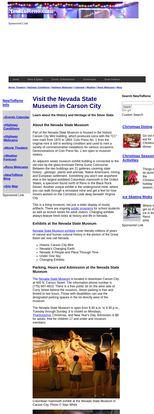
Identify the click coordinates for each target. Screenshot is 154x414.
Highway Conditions (38, 87)
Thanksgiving (42, 315)
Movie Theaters (17, 87)
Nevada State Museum (54, 279)
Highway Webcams (62, 87)
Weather (91, 87)
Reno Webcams (106, 87)
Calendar (80, 87)
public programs (82, 208)
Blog (119, 87)
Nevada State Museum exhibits (54, 231)
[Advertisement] (77, 49)
